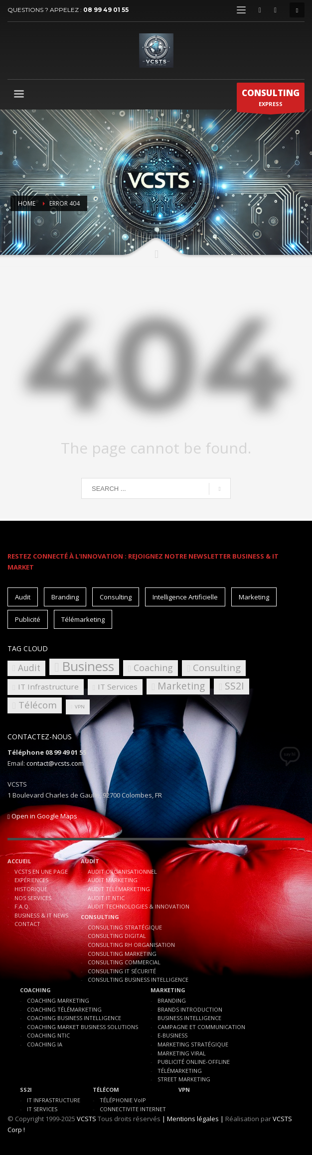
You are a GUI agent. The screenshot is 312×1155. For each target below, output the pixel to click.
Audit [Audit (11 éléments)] (22, 596)
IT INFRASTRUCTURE (53, 1100)
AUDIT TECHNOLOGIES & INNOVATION (138, 906)
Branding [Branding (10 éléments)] (65, 596)
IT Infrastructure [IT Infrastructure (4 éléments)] (48, 687)
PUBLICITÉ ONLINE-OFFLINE (193, 1061)
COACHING (35, 990)
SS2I (26, 1089)
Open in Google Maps (42, 815)
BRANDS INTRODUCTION (189, 1009)
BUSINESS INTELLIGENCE (189, 1018)
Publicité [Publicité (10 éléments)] (27, 619)
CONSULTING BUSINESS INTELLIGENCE (138, 979)
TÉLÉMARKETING (179, 1070)
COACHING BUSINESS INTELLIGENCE (74, 1018)
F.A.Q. (22, 906)
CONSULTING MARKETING (122, 953)
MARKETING (168, 990)
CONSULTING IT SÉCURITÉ (122, 971)
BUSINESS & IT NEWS (41, 915)
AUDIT (90, 861)
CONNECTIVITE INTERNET (133, 1109)
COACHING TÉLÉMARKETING (64, 1009)
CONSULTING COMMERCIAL (124, 962)
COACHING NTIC (48, 1035)
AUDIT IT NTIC (106, 898)
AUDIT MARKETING (113, 880)
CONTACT (27, 923)
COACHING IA (44, 1044)
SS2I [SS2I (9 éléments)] (234, 686)
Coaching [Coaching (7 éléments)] (153, 668)
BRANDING (171, 1000)
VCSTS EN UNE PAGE (41, 871)
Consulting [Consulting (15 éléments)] (116, 596)
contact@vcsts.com (55, 763)
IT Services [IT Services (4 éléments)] (118, 687)
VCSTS (86, 1118)
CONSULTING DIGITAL (117, 935)
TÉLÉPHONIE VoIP (123, 1100)
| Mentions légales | (193, 1118)
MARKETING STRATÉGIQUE (192, 1044)
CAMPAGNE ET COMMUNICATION (201, 1027)
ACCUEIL (19, 861)
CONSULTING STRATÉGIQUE (125, 927)
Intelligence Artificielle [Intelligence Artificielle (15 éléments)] (185, 596)
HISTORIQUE (30, 889)
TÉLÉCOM (106, 1089)
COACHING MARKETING (58, 1000)
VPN (184, 1089)
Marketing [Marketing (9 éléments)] (181, 686)
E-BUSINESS (172, 1035)
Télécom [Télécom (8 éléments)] (37, 704)
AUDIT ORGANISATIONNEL (122, 871)
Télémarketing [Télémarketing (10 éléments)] (83, 619)
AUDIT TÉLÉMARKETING (119, 889)
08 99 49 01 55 (106, 9)
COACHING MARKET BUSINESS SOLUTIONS (82, 1027)
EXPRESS (271, 99)
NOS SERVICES (32, 898)
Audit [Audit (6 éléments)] (29, 668)
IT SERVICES (42, 1109)
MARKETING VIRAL (181, 1053)
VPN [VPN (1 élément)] (80, 706)
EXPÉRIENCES (31, 880)
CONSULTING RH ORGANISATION (131, 944)
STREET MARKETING (183, 1079)
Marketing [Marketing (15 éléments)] (254, 596)
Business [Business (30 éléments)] (88, 667)
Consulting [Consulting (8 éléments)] (217, 667)
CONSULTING (100, 917)
